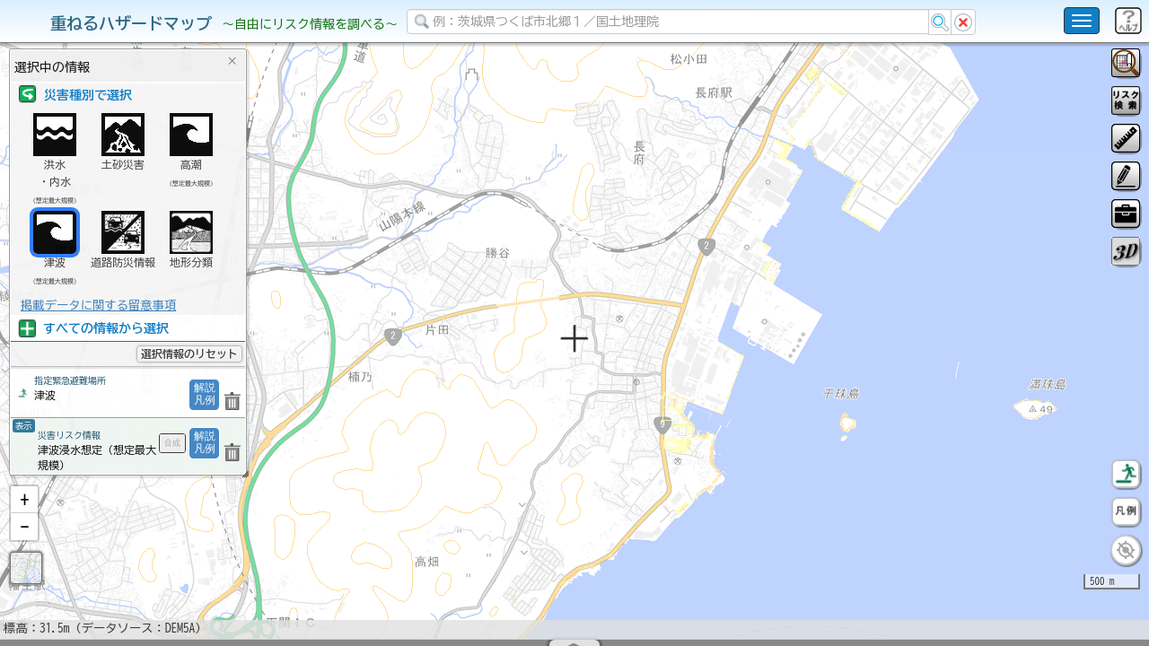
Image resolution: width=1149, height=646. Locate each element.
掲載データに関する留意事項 (98, 305)
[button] (24, 546)
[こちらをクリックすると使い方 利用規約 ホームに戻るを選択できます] (1082, 20)
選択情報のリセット (189, 353)
